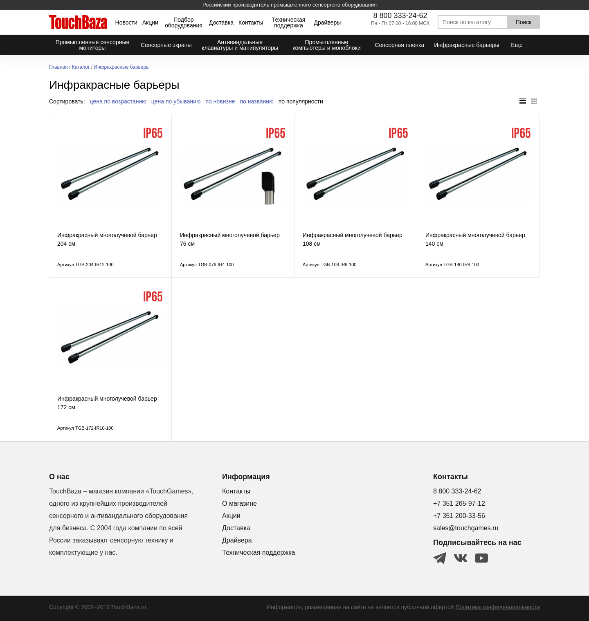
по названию (257, 101)
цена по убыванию (176, 101)
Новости (126, 22)
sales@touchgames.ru (465, 528)
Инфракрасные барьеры (122, 67)
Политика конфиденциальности (497, 607)
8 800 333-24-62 (400, 15)
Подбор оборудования (183, 22)
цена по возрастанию (118, 101)
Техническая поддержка (289, 22)
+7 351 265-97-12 (459, 503)
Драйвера (237, 540)
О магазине (239, 503)
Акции (150, 22)
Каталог (81, 67)
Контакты (250, 22)
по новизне (220, 101)
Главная (58, 67)
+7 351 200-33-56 (459, 515)
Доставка (221, 22)
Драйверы (327, 22)
